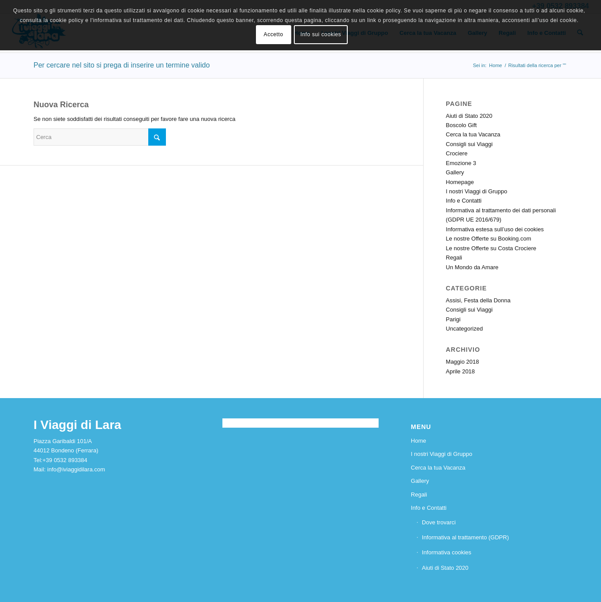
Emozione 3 (461, 163)
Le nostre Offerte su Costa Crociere (491, 248)
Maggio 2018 (462, 361)
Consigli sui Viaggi (469, 144)
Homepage (460, 182)
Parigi (453, 319)
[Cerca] (100, 137)
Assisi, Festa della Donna (478, 300)
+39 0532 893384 (64, 460)
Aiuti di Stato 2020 (469, 116)
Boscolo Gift (461, 125)
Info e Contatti (463, 200)
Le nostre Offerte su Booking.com (488, 238)
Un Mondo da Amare (472, 267)
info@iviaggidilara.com (76, 469)
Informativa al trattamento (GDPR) (465, 537)
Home (418, 440)
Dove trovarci (439, 522)
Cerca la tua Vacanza (473, 134)
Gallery (455, 172)
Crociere (456, 153)
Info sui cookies (320, 34)
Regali (454, 257)
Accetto (273, 34)
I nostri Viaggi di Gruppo (476, 191)
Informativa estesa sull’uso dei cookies (495, 229)
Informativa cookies (446, 552)
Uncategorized (464, 328)
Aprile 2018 (460, 371)
